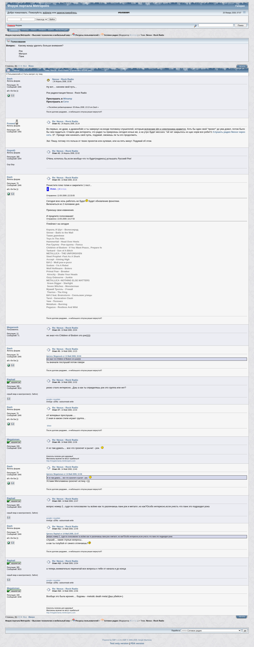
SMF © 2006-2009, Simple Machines (137, 640)
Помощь (25, 30)
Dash (10, 78)
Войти (51, 30)
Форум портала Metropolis (17, 35)
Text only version (119, 643)
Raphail (11, 379)
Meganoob (12, 327)
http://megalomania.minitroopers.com (60, 461)
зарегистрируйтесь (67, 12)
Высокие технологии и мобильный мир (51, 35)
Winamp (67, 98)
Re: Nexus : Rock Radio (65, 121)
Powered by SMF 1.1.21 (111, 640)
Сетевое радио (109, 35)
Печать (242, 66)
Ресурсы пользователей (85, 35)
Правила (42, 30)
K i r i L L (134, 35)
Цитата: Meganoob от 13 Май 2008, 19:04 (63, 356)
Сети (66, 101)
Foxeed (11, 123)
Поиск (34, 30)
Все (25, 66)
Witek (49, 426)
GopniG (11, 150)
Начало (14, 30)
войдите (47, 12)
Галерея (240, 6)
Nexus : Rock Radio (155, 35)
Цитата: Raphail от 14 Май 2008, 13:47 (62, 534)
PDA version (137, 643)
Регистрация (61, 30)
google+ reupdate (53, 399)
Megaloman (13, 439)
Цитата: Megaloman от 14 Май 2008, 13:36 (64, 474)
